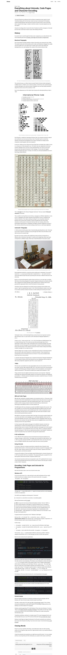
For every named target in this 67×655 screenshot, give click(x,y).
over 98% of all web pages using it (37, 602)
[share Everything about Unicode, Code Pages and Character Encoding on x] (32, 649)
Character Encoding (18, 640)
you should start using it (46, 616)
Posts (19, 6)
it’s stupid (28, 500)
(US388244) (38, 332)
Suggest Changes (32, 12)
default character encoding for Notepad (28, 609)
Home (8, 1)
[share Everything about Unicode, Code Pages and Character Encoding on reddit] (34, 649)
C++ (24, 640)
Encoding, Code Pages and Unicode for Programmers (37, 37)
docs (17, 491)
